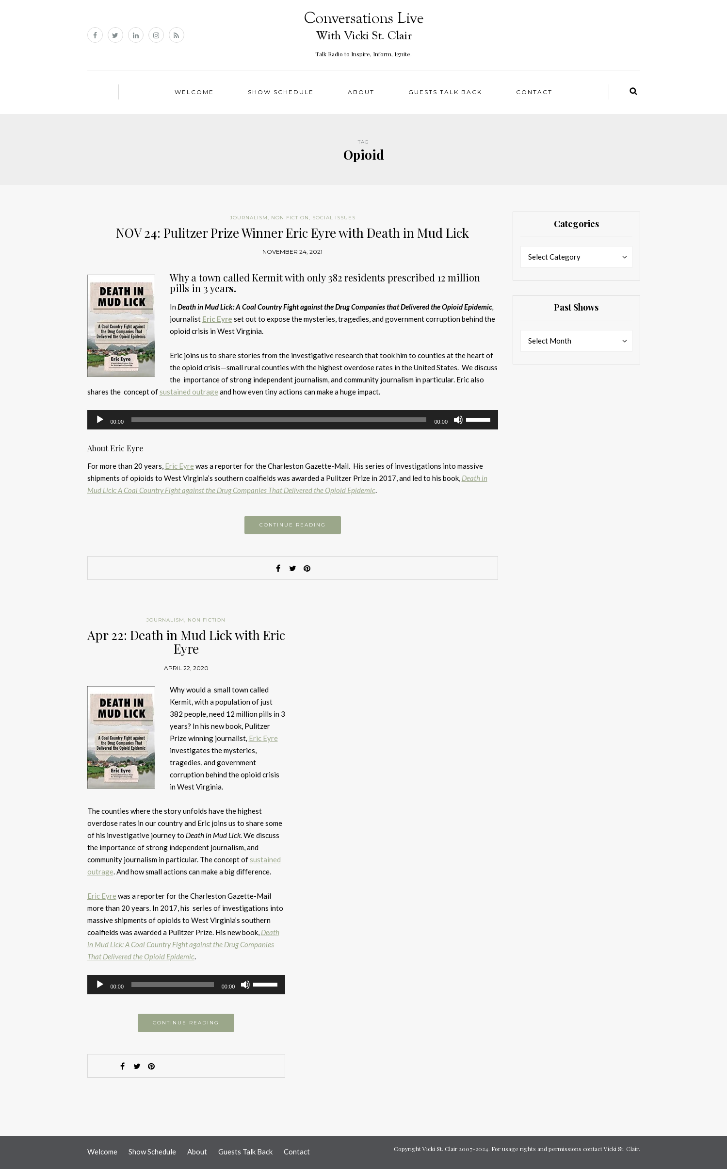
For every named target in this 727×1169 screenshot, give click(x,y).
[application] (293, 419)
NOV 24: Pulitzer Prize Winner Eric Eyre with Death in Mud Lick (292, 232)
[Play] (100, 420)
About (361, 92)
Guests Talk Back (445, 92)
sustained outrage (189, 391)
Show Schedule (281, 92)
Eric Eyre (179, 465)
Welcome (194, 92)
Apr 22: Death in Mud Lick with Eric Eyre (186, 642)
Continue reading (292, 525)
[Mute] (458, 420)
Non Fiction (290, 217)
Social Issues (333, 217)
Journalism (249, 217)
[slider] (278, 419)
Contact (534, 92)
